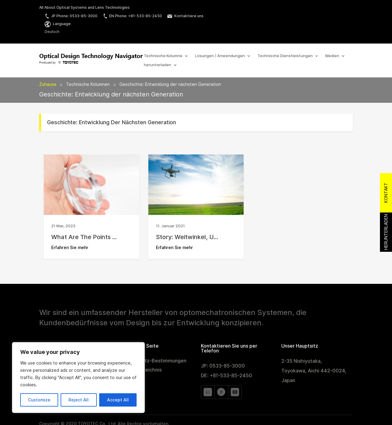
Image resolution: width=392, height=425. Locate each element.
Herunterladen (386, 232)
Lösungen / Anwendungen (220, 56)
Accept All (118, 399)
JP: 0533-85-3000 (223, 366)
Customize (39, 399)
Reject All (78, 399)
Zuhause (47, 84)
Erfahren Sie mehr (69, 247)
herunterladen (157, 65)
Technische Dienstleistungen (285, 56)
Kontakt (386, 193)
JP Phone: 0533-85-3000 (71, 16)
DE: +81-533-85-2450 (226, 375)
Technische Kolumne (163, 56)
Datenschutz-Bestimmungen (153, 361)
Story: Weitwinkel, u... (187, 237)
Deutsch (52, 31)
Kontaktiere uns (185, 16)
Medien (332, 56)
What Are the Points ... (84, 237)
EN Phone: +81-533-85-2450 (132, 16)
